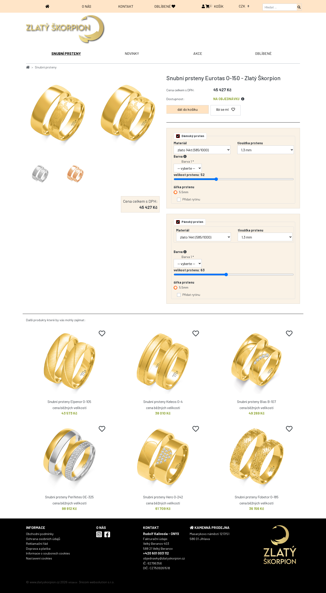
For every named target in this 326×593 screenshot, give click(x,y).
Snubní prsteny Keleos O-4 (163, 401)
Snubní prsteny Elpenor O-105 (69, 401)
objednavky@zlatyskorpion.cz (164, 558)
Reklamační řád (37, 543)
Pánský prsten (192, 222)
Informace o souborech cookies (48, 553)
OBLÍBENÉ (164, 6)
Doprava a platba (38, 548)
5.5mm (183, 192)
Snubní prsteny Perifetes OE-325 (69, 497)
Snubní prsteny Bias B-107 (256, 401)
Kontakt (125, 6)
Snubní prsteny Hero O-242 (163, 497)
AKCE (197, 53)
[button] (204, 6)
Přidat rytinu (191, 199)
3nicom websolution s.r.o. (96, 582)
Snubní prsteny (66, 53)
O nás (86, 6)
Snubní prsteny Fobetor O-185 (256, 497)
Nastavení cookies (39, 558)
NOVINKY (132, 53)
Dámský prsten (193, 136)
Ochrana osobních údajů (43, 539)
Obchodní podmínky (40, 534)
